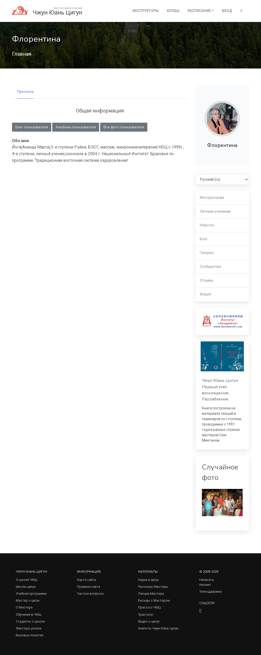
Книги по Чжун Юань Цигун (158, 628)
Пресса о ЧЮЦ (149, 607)
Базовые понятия (29, 635)
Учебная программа (31, 593)
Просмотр (25, 91)
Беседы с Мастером (154, 600)
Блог (204, 239)
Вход (227, 11)
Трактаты (145, 614)
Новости (207, 225)
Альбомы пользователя (76, 127)
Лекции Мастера (151, 593)
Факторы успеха (28, 628)
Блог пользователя (31, 127)
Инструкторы (146, 11)
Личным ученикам (215, 211)
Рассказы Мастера (153, 587)
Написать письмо (206, 582)
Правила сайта (88, 587)
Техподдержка (210, 591)
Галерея (207, 253)
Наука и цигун (148, 580)
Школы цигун (26, 587)
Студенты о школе (30, 621)
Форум (205, 294)
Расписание (199, 11)
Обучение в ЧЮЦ (28, 614)
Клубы (173, 11)
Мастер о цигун (28, 600)
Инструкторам (212, 198)
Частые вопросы (90, 593)
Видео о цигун (149, 621)
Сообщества (210, 267)
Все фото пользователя (123, 127)
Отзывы (206, 280)
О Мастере (24, 607)
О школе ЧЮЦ (26, 580)
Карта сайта (86, 580)
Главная (21, 54)
